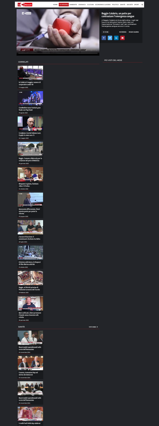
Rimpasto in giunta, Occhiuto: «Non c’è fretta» (29, 185)
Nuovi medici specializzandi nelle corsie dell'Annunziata (30, 348)
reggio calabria (134, 32)
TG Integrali (64, 4)
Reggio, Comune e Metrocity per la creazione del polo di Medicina (30, 159)
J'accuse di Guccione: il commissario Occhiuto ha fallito (29, 238)
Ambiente (73, 4)
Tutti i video (93, 327)
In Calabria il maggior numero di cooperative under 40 (30, 83)
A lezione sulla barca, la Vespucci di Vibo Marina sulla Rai (30, 263)
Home (55, 4)
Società (130, 4)
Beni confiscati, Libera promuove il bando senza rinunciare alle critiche (30, 315)
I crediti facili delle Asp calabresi (29, 423)
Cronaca (82, 4)
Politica (115, 4)
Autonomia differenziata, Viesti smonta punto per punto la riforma (29, 211)
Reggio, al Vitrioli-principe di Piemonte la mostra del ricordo (29, 288)
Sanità (122, 4)
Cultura (90, 4)
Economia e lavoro (103, 4)
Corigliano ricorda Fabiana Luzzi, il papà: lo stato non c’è (30, 134)
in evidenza (122, 32)
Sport (136, 4)
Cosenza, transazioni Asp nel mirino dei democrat (28, 373)
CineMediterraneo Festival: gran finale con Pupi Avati (30, 108)
